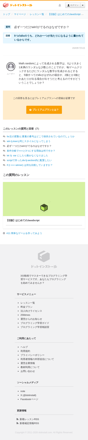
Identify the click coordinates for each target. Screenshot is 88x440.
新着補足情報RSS (29, 423)
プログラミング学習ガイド (35, 323)
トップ (6, 14)
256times (25, 315)
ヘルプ (24, 347)
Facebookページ (29, 399)
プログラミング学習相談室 (35, 327)
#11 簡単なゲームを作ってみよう (24, 233)
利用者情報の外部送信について (37, 359)
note (23, 391)
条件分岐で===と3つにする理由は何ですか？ (31, 150)
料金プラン (27, 306)
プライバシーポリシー (32, 355)
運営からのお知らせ (31, 319)
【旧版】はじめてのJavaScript (64, 14)
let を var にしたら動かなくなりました (27, 155)
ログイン (72, 5)
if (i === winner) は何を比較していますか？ (30, 165)
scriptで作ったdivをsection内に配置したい (29, 160)
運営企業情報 (28, 363)
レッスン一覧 (37, 14)
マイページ (20, 14)
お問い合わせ (28, 371)
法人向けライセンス (31, 311)
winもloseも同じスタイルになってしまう (29, 141)
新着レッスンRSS (29, 419)
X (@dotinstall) (28, 395)
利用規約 (25, 351)
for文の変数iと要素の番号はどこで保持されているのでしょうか (41, 136)
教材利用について (30, 367)
